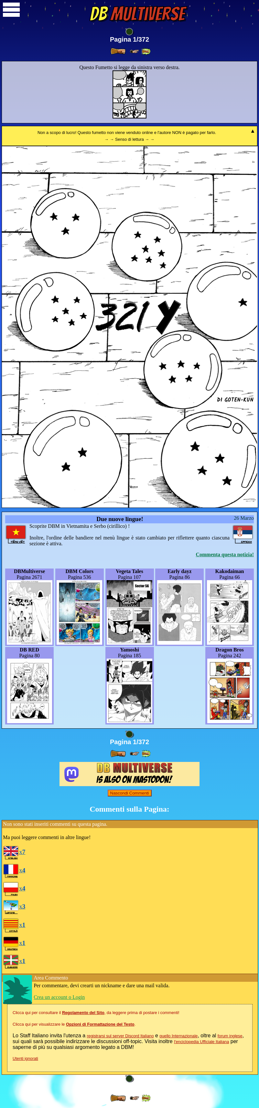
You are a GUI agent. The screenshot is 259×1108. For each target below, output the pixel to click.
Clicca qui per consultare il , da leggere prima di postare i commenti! (96, 1012)
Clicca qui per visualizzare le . (74, 1024)
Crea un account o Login (59, 997)
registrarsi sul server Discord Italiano (120, 1035)
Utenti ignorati (25, 1058)
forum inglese (230, 1035)
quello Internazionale (178, 1035)
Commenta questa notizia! (225, 554)
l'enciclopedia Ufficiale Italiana (201, 1041)
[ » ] (118, 51)
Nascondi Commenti (129, 793)
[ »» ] (146, 51)
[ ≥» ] (134, 51)
